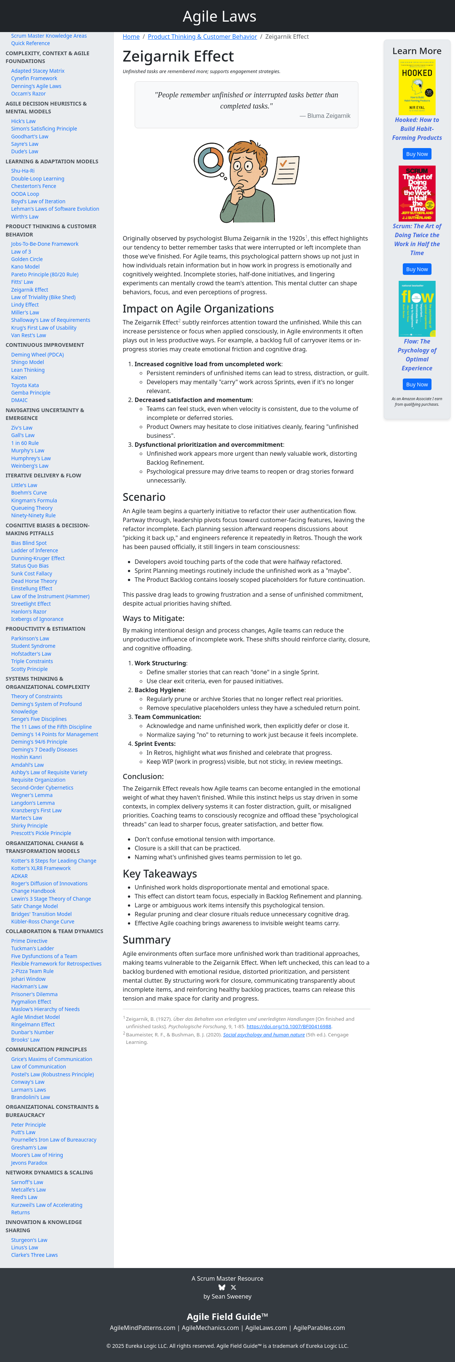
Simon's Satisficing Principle (44, 128)
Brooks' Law (25, 1039)
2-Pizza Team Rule (32, 971)
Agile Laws (220, 16)
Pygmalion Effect (31, 1001)
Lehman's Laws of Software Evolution (55, 208)
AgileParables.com (319, 1328)
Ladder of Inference (34, 550)
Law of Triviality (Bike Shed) (43, 297)
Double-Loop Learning (38, 178)
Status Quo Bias (30, 565)
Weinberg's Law (29, 465)
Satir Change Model (34, 906)
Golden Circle (27, 259)
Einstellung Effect (31, 588)
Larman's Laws (28, 1089)
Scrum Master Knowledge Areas (49, 35)
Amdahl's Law (27, 764)
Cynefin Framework (34, 78)
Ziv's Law (21, 427)
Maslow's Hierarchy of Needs (45, 1009)
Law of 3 (21, 251)
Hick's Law (23, 121)
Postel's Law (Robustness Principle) (52, 1074)
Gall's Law (23, 435)
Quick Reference (30, 43)
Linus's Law (24, 1247)
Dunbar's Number (32, 1032)
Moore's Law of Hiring (37, 1154)
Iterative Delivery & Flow (43, 475)
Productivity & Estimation (45, 628)
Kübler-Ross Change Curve (42, 921)
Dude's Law (24, 151)
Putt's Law (23, 1132)
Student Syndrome (33, 645)
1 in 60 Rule (25, 442)
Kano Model (25, 266)
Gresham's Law (29, 1147)
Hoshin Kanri (26, 756)
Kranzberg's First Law (36, 810)
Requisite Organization (38, 779)
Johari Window (28, 978)
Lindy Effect (25, 304)
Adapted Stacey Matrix (38, 70)
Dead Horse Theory (34, 580)
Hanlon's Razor (29, 611)
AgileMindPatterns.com (143, 1328)
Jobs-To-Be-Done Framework (44, 243)
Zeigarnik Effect (29, 289)
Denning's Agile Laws (36, 86)
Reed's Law (24, 1197)
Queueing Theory (32, 507)
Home (131, 36)
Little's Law (24, 485)
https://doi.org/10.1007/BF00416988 (289, 1026)
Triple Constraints (32, 661)
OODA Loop (25, 193)
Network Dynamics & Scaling (49, 1172)
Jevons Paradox (29, 1162)
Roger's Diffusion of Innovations (49, 883)
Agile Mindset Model (35, 1016)
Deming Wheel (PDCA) (37, 354)
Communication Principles (46, 1049)
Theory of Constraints (36, 696)
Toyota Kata (25, 385)
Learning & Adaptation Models (52, 161)
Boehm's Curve (29, 492)
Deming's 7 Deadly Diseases (44, 749)
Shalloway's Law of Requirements (50, 319)
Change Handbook (33, 890)
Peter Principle (28, 1124)
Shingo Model (27, 361)
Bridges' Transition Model (41, 913)
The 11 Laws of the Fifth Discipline (51, 726)
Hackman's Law (29, 986)
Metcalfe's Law (28, 1189)
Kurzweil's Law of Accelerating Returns (46, 1208)
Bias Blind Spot (29, 542)
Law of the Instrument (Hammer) (50, 596)
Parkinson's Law (30, 638)
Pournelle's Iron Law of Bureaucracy (54, 1139)
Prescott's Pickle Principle (41, 833)
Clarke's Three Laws (34, 1254)
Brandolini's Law (30, 1097)
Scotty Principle (29, 668)
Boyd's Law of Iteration (38, 201)
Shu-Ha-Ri (23, 170)
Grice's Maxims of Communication (51, 1059)
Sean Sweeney (231, 1296)
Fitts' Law (22, 281)
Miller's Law (25, 312)
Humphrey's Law (31, 458)
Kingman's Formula (34, 500)
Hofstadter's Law (31, 653)
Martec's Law (26, 817)
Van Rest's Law (28, 335)
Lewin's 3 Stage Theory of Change (51, 898)
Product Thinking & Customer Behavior (202, 36)
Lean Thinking (28, 369)
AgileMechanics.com (210, 1328)
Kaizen (19, 377)
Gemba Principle (30, 392)
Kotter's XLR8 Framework (41, 868)
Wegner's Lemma (32, 794)
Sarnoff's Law (27, 1182)
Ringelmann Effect (33, 1024)
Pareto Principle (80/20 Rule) (44, 274)
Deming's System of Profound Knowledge (46, 707)
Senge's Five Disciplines (39, 718)
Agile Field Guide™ (227, 1316)
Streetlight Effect (31, 603)
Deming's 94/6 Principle (39, 741)
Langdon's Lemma (33, 802)
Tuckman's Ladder (32, 948)
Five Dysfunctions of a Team (44, 956)
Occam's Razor (28, 93)
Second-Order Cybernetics (42, 787)
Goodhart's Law (29, 136)
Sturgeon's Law (29, 1239)
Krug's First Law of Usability (43, 327)
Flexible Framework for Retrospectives (56, 963)
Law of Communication (38, 1066)
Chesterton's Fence (33, 185)
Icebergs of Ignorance (37, 618)
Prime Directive (29, 940)
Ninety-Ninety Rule (33, 515)
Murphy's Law (27, 450)
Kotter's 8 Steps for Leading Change (53, 860)
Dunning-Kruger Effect (38, 558)
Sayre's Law (24, 143)
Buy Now (417, 153)
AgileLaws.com (266, 1328)
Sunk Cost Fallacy (31, 573)
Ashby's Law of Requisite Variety (49, 772)
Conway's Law (27, 1081)
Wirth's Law (24, 216)
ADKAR (19, 875)
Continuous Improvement (45, 344)
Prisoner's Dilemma (34, 994)
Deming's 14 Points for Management (54, 734)
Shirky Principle (29, 825)
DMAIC (19, 400)
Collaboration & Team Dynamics (54, 931)
